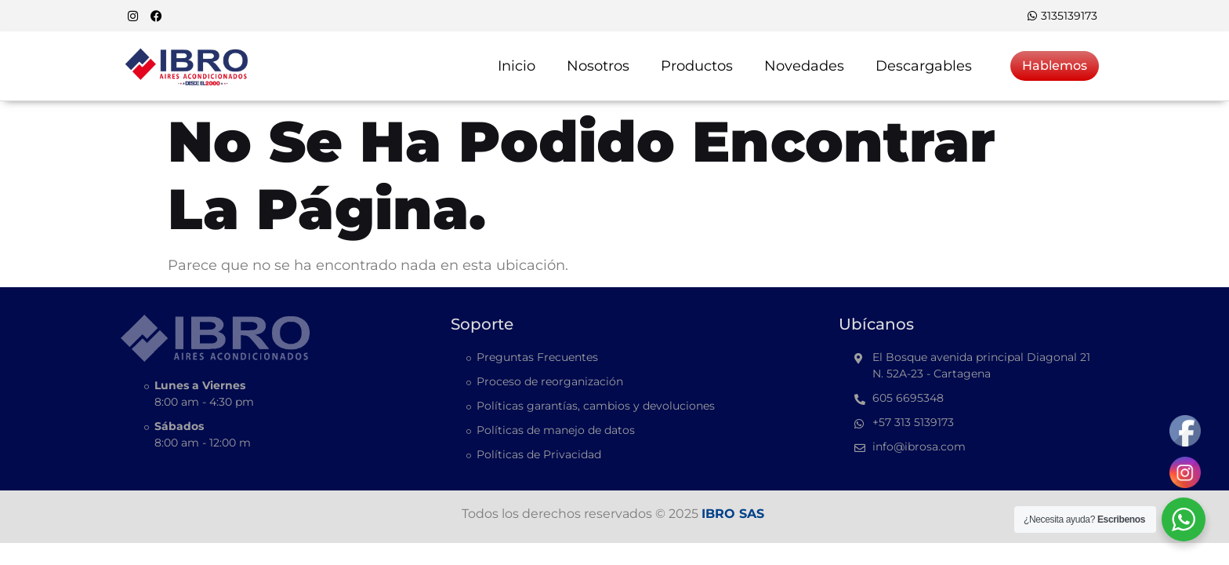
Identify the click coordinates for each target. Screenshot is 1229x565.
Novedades (804, 65)
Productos (697, 65)
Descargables (924, 65)
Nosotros (598, 65)
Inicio (516, 65)
